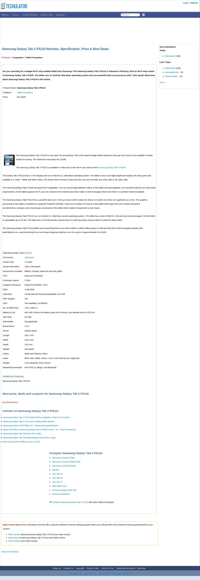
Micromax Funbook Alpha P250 (66, 462)
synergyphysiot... (172, 72)
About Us (57, 568)
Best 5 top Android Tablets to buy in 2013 (21, 441)
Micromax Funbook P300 (63, 458)
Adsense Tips (90, 573)
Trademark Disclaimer (126, 568)
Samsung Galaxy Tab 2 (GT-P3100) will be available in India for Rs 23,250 (36, 417)
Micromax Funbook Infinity (64, 466)
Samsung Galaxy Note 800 (64, 490)
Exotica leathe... (172, 76)
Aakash (55, 470)
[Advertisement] (80, 28)
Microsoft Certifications (121, 573)
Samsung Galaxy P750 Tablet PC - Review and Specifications (30, 425)
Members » (61, 15)
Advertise (141, 568)
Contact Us (68, 568)
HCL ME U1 (57, 478)
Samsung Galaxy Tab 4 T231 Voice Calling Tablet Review (28, 421)
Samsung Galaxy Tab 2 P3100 (111, 167)
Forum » (16, 15)
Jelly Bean (29, 257)
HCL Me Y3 (57, 482)
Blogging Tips (104, 573)
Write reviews (14, 534)
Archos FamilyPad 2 (61, 494)
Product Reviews (30, 15)
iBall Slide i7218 (59, 486)
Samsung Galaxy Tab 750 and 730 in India (22, 433)
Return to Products (10, 551)
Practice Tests (46, 15)
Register (194, 3)
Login (186, 3)
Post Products (14, 541)
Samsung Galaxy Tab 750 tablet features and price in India (29, 437)
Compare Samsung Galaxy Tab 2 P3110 (70, 502)
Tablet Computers (25, 92)
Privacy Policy (93, 568)
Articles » (5, 15)
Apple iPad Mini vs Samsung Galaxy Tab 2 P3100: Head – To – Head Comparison (39, 429)
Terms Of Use (107, 568)
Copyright (80, 568)
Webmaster (170, 56)
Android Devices (75, 573)
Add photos (13, 537)
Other (27, 326)
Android (28, 253)
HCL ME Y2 (57, 474)
